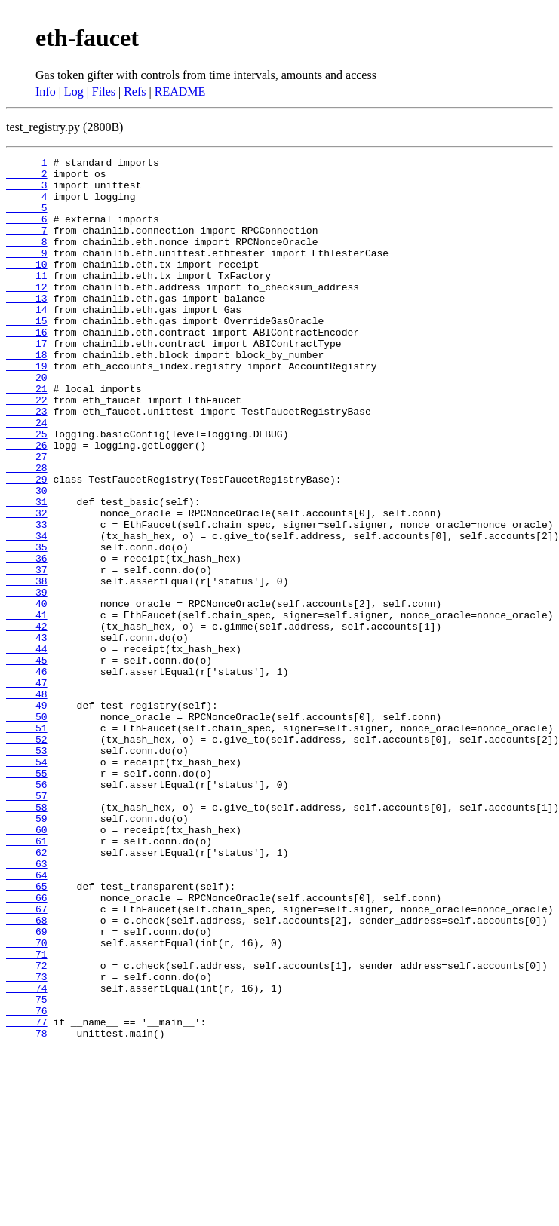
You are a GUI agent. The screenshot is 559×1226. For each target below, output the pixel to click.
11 (27, 300)
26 (27, 503)
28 (27, 531)
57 (27, 924)
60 (27, 965)
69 (27, 1087)
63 (27, 1006)
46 (27, 775)
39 (27, 680)
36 (27, 639)
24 (27, 476)
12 (27, 313)
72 (27, 1128)
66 (27, 1046)
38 (27, 666)
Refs (135, 91)
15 (27, 354)
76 (27, 1182)
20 (27, 422)
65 (27, 1033)
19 (27, 408)
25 (27, 490)
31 (27, 571)
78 (27, 1209)
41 (27, 707)
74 (27, 1155)
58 (27, 938)
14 (27, 341)
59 (27, 951)
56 (27, 911)
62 (27, 992)
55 (27, 897)
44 (27, 748)
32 (27, 585)
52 (27, 856)
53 (27, 870)
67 (27, 1060)
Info (45, 91)
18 (27, 395)
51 (27, 843)
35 (27, 626)
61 (27, 978)
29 (27, 544)
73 (27, 1141)
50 (27, 829)
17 (27, 381)
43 (27, 734)
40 (27, 693)
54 (27, 883)
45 (27, 761)
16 (27, 368)
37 (27, 653)
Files (103, 91)
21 (27, 436)
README (180, 91)
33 (27, 598)
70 (27, 1101)
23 (27, 463)
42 (27, 721)
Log (74, 91)
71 (27, 1114)
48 (27, 802)
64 (27, 1019)
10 (27, 286)
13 (27, 327)
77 (27, 1196)
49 (27, 816)
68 (27, 1073)
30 (27, 558)
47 (27, 788)
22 (27, 449)
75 (27, 1168)
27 (27, 517)
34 (27, 612)
